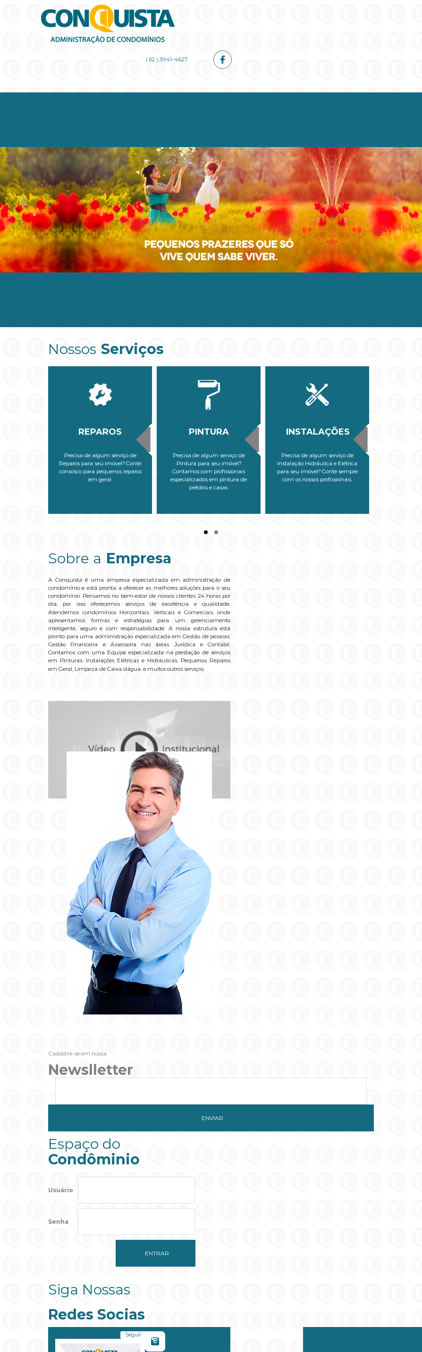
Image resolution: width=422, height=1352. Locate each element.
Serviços (184, 95)
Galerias (292, 95)
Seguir (277, 947)
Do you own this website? (167, 1213)
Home (75, 95)
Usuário (60, 939)
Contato (347, 95)
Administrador (238, 95)
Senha (58, 970)
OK (271, 1213)
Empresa (129, 95)
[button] (211, 1242)
